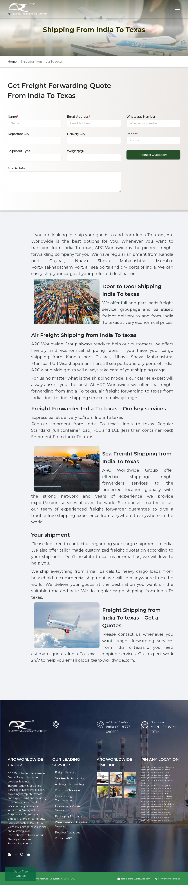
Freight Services (65, 772)
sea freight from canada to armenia (156, 788)
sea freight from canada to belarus (155, 812)
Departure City (18, 134)
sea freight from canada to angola (155, 778)
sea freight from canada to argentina (156, 785)
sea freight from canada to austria (155, 793)
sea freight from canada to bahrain (155, 801)
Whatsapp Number (141, 116)
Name (13, 116)
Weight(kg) (75, 151)
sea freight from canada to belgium (156, 815)
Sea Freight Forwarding (70, 778)
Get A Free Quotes (21, 873)
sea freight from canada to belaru (155, 809)
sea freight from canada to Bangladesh (157, 804)
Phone (132, 134)
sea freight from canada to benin (155, 820)
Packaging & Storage (68, 816)
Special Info (16, 168)
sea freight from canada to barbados (156, 807)
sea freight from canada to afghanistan (157, 767)
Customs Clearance (67, 790)
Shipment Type (19, 151)
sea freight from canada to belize (155, 817)
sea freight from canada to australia (156, 791)
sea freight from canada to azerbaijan (157, 796)
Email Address (78, 116)
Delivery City (76, 134)
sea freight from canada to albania (155, 770)
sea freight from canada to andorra (155, 775)
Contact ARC (63, 838)
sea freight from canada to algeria (155, 772)
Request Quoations (67, 832)
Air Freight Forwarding (69, 784)
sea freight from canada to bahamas (156, 799)
